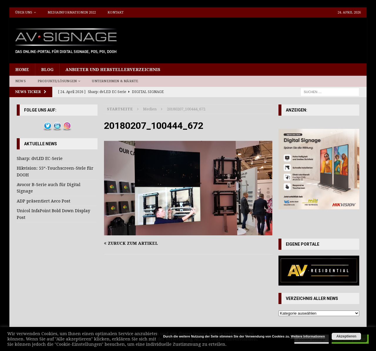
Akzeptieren (346, 336)
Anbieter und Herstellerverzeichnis (113, 69)
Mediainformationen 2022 (72, 12)
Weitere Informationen (308, 336)
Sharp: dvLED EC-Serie (40, 158)
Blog (47, 69)
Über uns (23, 12)
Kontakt (116, 12)
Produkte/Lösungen (57, 81)
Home (22, 69)
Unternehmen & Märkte (115, 81)
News (20, 81)
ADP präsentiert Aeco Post (43, 201)
